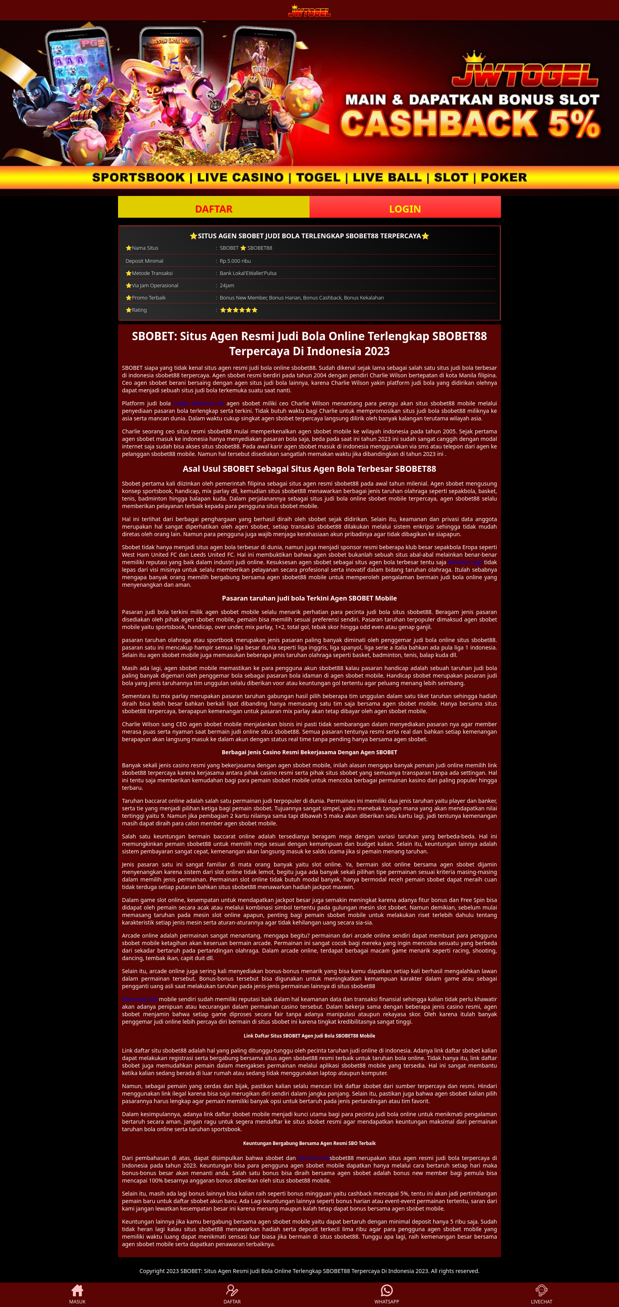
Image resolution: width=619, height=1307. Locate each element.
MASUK (77, 1294)
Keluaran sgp (465, 562)
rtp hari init (314, 1158)
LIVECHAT (541, 1294)
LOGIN (405, 208)
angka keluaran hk (198, 403)
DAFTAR (214, 208)
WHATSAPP (387, 1294)
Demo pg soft (140, 999)
